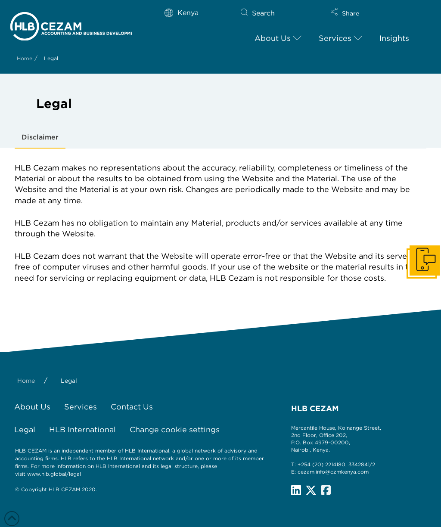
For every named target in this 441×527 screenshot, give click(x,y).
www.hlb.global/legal (54, 474)
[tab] (40, 138)
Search (263, 13)
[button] (371, 17)
